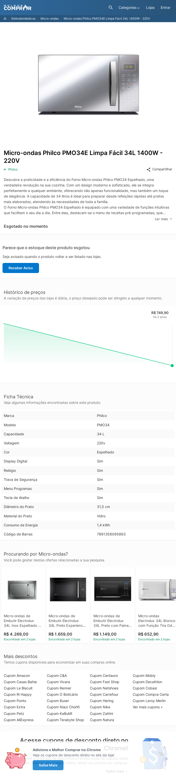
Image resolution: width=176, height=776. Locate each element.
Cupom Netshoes (104, 688)
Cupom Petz (14, 713)
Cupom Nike (100, 707)
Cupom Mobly (144, 675)
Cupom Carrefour (104, 694)
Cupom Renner (59, 688)
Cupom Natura (102, 720)
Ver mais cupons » (148, 707)
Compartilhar (159, 169)
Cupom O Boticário (62, 694)
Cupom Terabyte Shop (65, 720)
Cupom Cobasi (145, 688)
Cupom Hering (102, 701)
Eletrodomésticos (23, 18)
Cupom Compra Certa (151, 694)
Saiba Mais (48, 765)
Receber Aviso (21, 268)
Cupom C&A (57, 675)
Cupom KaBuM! (59, 713)
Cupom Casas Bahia (20, 682)
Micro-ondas (50, 18)
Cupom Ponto (15, 701)
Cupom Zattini (101, 713)
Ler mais (163, 219)
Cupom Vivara (58, 682)
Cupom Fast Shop (104, 682)
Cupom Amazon (17, 675)
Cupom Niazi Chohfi (63, 707)
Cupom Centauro (104, 675)
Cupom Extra (14, 707)
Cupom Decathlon (147, 682)
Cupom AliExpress (18, 720)
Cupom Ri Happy (18, 694)
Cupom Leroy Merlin (149, 701)
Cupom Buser (58, 701)
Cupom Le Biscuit (18, 688)
